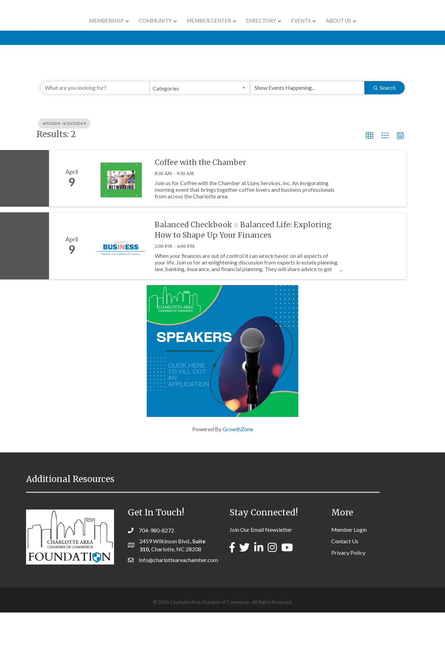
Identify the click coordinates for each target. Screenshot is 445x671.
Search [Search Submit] (384, 146)
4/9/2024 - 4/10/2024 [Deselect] (64, 181)
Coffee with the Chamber (200, 221)
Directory (305, 28)
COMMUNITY (111, 28)
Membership (62, 28)
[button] (370, 194)
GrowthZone (237, 487)
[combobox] (199, 146)
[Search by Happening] (307, 146)
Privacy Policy (348, 611)
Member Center (165, 28)
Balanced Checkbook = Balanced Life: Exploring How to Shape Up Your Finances (243, 288)
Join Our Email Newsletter (260, 588)
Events (345, 28)
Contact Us (344, 599)
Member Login (349, 588)
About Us (382, 28)
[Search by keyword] (94, 146)
